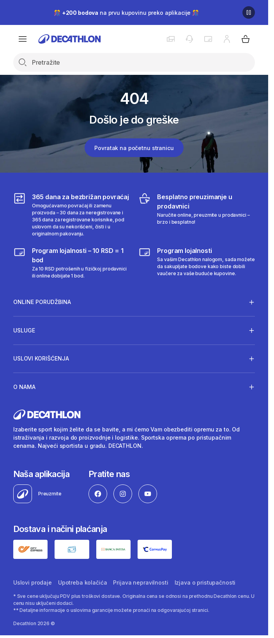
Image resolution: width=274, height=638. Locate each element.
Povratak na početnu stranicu (133, 148)
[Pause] (248, 12)
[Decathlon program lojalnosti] (196, 262)
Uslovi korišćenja (41, 358)
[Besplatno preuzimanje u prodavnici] (196, 214)
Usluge (24, 330)
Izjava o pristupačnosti (205, 582)
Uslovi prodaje (32, 582)
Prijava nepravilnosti (140, 582)
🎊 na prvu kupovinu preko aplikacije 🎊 (126, 12)
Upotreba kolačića (82, 582)
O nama (24, 387)
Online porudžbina (42, 302)
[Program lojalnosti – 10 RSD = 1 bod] (71, 262)
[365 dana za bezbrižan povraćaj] (71, 214)
